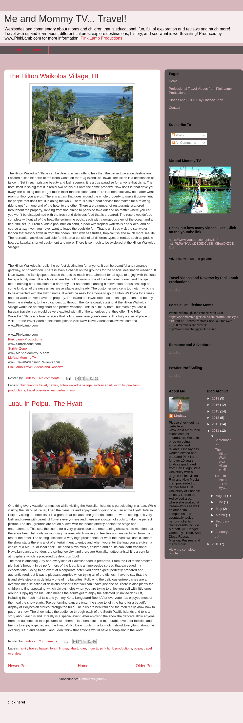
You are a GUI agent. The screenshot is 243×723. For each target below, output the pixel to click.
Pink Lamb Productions (102, 38)
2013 (216, 418)
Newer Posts (19, 666)
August (221, 496)
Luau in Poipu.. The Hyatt (45, 403)
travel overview (38, 390)
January (222, 532)
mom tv (119, 385)
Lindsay (180, 416)
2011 (216, 430)
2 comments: (49, 641)
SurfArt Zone (17, 348)
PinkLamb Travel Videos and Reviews (35, 367)
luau (83, 648)
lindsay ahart (103, 385)
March (221, 515)
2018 (216, 398)
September (223, 440)
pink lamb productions (116, 648)
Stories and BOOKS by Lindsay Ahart (196, 100)
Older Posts (146, 666)
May (219, 509)
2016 (216, 405)
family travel (28, 648)
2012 (216, 424)
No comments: (50, 378)
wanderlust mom (63, 390)
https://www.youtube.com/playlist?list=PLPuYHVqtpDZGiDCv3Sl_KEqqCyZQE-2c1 (202, 243)
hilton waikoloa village (76, 385)
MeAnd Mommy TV (22, 357)
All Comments (184, 142)
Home (17, 50)
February (222, 521)
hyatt (53, 648)
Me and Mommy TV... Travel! (65, 18)
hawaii (53, 385)
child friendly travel (33, 385)
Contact (37, 50)
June (220, 502)
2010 (216, 544)
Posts (178, 135)
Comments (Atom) (92, 679)
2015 (216, 411)
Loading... (176, 290)
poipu (138, 648)
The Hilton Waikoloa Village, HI (53, 76)
